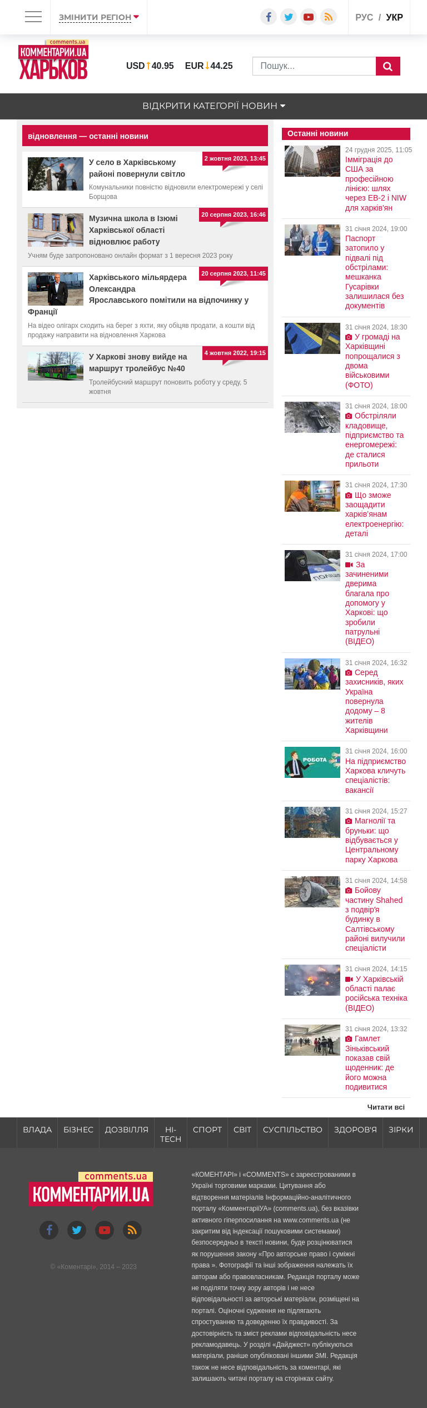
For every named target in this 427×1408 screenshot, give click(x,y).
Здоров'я (355, 1130)
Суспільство (292, 1130)
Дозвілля (126, 1130)
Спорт (207, 1130)
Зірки (401, 1130)
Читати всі (386, 1107)
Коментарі (76, 1267)
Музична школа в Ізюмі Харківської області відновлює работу (133, 230)
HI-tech (170, 1134)
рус (364, 17)
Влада (37, 1130)
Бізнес (78, 1130)
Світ (242, 1130)
